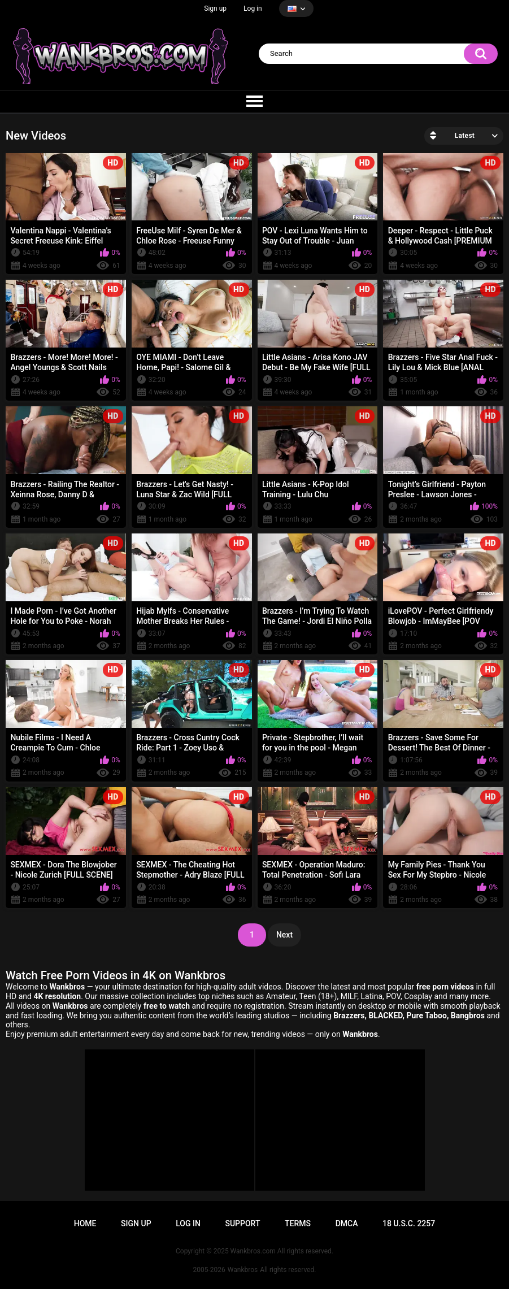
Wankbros (243, 1270)
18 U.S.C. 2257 (408, 1223)
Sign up (215, 8)
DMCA (347, 1223)
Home (85, 1223)
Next (284, 934)
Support (242, 1223)
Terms (298, 1223)
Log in (252, 8)
